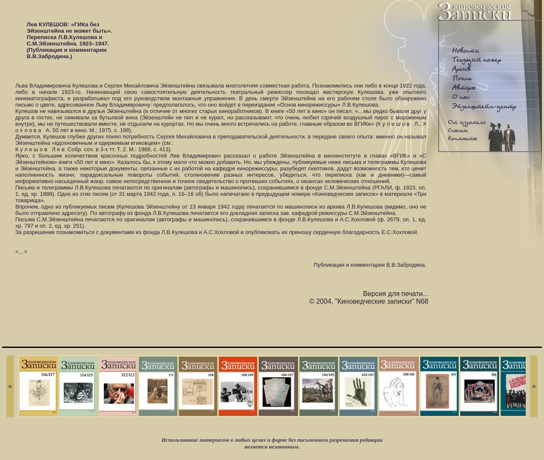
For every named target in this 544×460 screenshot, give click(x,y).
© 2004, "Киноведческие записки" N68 (368, 301)
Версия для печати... (395, 293)
